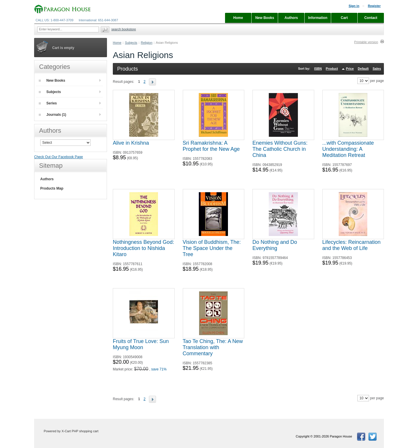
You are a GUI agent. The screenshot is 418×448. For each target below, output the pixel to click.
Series (48, 103)
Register (374, 6)
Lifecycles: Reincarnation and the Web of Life (351, 245)
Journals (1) (52, 115)
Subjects (131, 42)
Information (317, 18)
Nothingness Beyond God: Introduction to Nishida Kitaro (143, 248)
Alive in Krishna (131, 143)
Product (332, 68)
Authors (47, 179)
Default (363, 68)
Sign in (354, 6)
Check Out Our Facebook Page (58, 157)
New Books (52, 80)
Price (350, 68)
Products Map (51, 188)
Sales (377, 68)
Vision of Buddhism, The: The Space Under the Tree (212, 248)
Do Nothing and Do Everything (274, 245)
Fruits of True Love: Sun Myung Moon (141, 344)
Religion (146, 42)
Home (117, 42)
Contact (370, 18)
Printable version (366, 42)
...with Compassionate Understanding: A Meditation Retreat (348, 149)
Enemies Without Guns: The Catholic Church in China (280, 149)
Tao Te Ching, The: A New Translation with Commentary (213, 347)
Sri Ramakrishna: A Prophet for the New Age (211, 146)
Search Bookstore (123, 29)
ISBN (318, 68)
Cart (344, 18)
